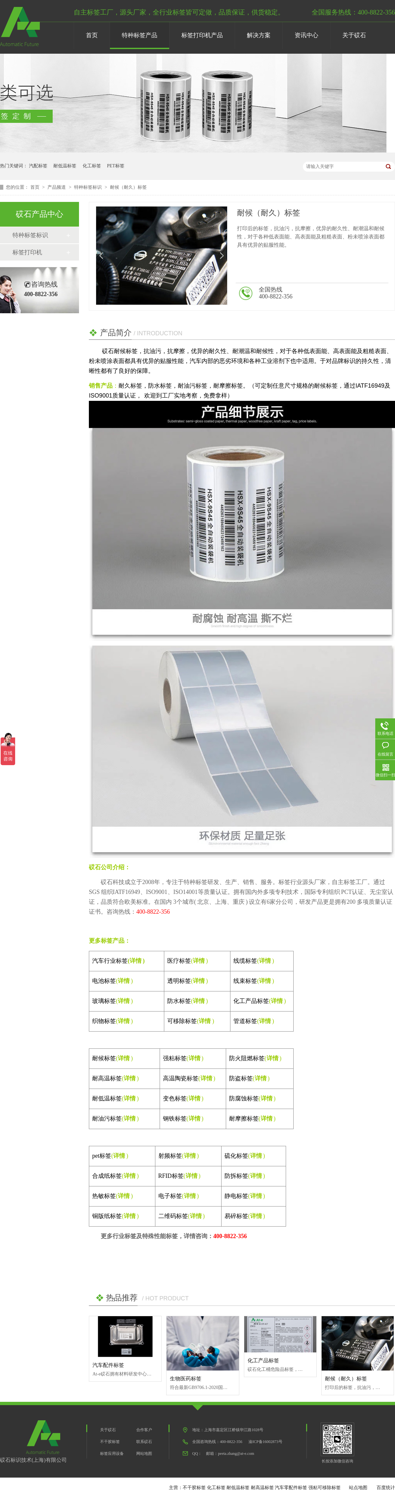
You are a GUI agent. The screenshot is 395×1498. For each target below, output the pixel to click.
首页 (92, 35)
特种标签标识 (88, 187)
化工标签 (92, 165)
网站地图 (144, 1453)
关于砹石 (354, 35)
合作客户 (144, 1430)
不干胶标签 (110, 1441)
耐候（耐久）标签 (128, 187)
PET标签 (115, 165)
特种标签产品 (139, 35)
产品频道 (57, 187)
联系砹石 (144, 1441)
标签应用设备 (112, 1453)
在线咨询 (370, 294)
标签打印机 (27, 252)
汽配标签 (38, 165)
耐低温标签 (64, 165)
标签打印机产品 (202, 35)
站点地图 (358, 1487)
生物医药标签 (185, 1378)
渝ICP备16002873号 (265, 1441)
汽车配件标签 (108, 1365)
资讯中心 (306, 35)
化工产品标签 (263, 1360)
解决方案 (259, 35)
